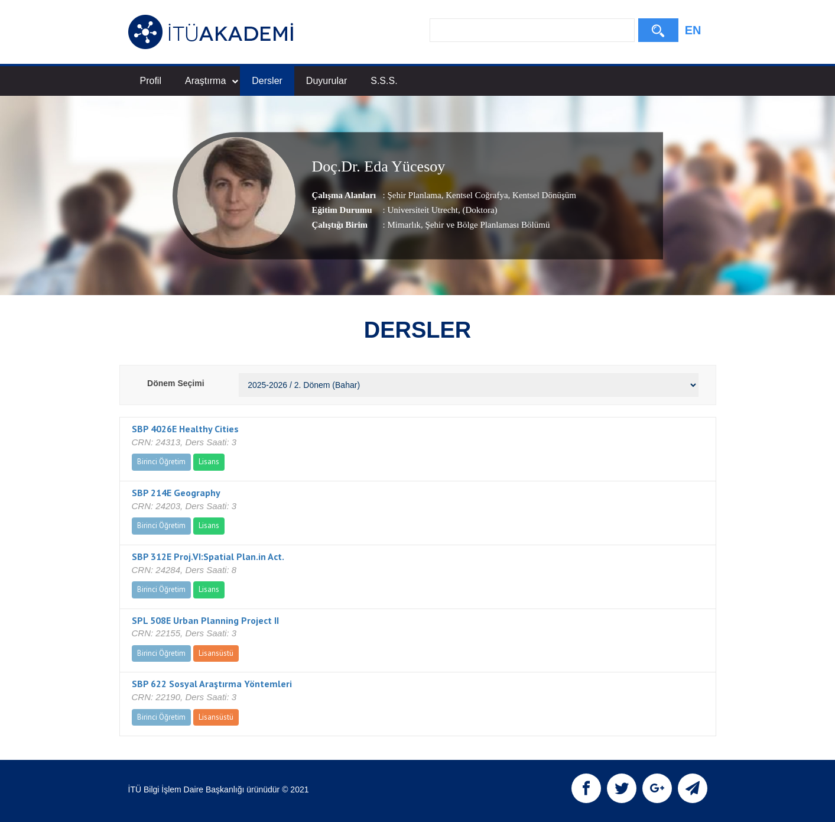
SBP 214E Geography (176, 493)
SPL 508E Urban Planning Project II (205, 620)
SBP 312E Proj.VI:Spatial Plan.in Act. (208, 556)
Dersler (267, 81)
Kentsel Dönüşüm (543, 194)
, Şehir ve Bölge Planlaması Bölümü (485, 224)
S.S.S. (384, 81)
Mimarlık (404, 224)
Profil (150, 81)
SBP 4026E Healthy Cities (185, 429)
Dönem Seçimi (175, 383)
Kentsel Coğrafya (475, 194)
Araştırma (211, 81)
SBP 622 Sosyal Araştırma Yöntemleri (212, 684)
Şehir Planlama (414, 194)
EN (693, 30)
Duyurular (326, 81)
